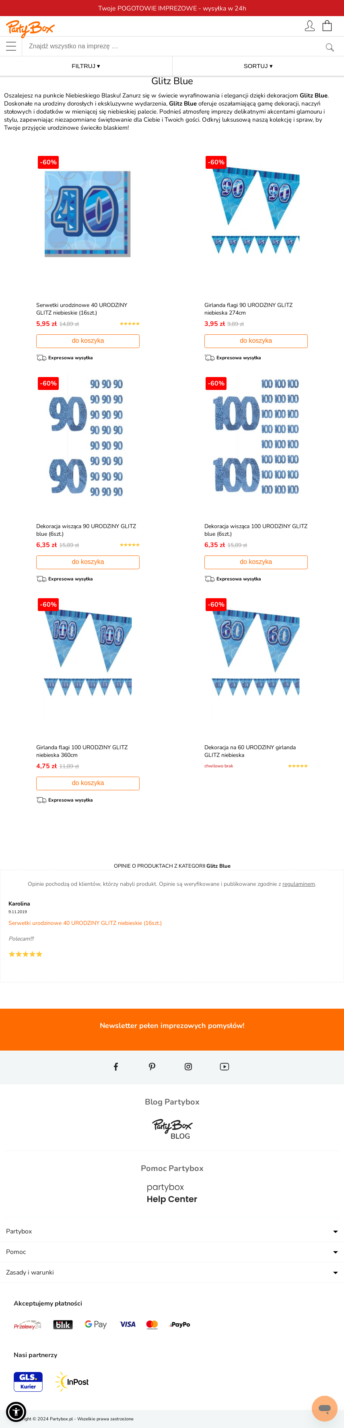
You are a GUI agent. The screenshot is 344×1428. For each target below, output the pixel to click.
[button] (16, 1412)
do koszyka (88, 340)
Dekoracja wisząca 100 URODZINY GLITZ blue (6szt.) (249, 530)
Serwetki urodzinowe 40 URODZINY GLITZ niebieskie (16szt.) (83, 309)
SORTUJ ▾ (258, 65)
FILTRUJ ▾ (86, 65)
